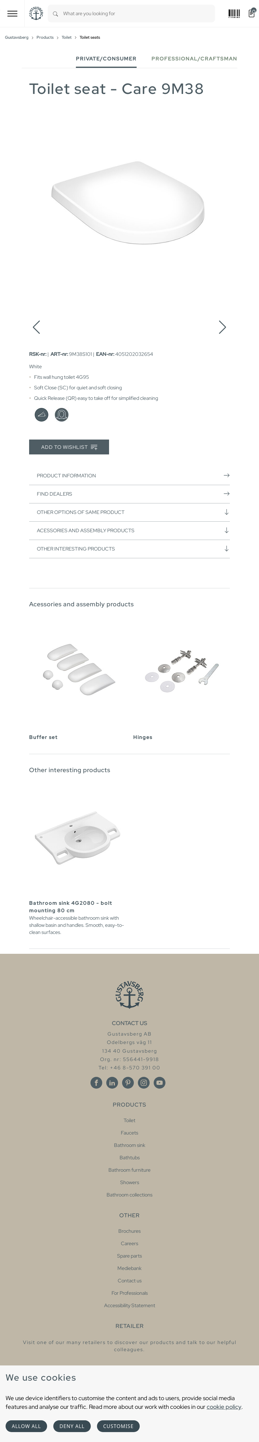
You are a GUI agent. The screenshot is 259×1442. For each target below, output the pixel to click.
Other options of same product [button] (133, 512)
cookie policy (224, 1407)
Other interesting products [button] (133, 548)
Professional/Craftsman (194, 58)
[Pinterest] (128, 1083)
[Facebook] (96, 1083)
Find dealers (133, 493)
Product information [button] (133, 475)
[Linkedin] (112, 1083)
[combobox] (139, 13)
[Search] (55, 13)
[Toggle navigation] (12, 13)
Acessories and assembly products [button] (133, 530)
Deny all (72, 1426)
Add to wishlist (69, 447)
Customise (118, 1426)
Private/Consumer (106, 58)
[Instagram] (144, 1083)
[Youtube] (159, 1083)
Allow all (26, 1426)
